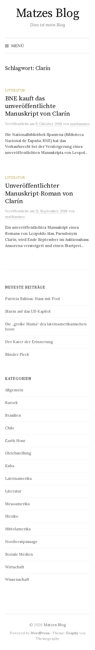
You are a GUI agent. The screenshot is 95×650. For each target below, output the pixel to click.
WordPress (40, 633)
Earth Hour (15, 440)
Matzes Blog (47, 13)
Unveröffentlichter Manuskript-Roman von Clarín (39, 193)
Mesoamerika (17, 503)
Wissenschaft (17, 579)
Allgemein (14, 390)
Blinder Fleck (17, 354)
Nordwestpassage (21, 541)
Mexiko (11, 516)
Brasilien (13, 415)
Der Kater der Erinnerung (29, 341)
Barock (11, 402)
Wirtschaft (14, 567)
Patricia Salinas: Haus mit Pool (32, 298)
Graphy (72, 633)
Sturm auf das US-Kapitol (27, 311)
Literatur (15, 90)
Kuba (9, 465)
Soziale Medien (19, 554)
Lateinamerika (18, 478)
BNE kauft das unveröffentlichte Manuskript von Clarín (37, 106)
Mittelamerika (18, 528)
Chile (9, 428)
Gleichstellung (18, 453)
